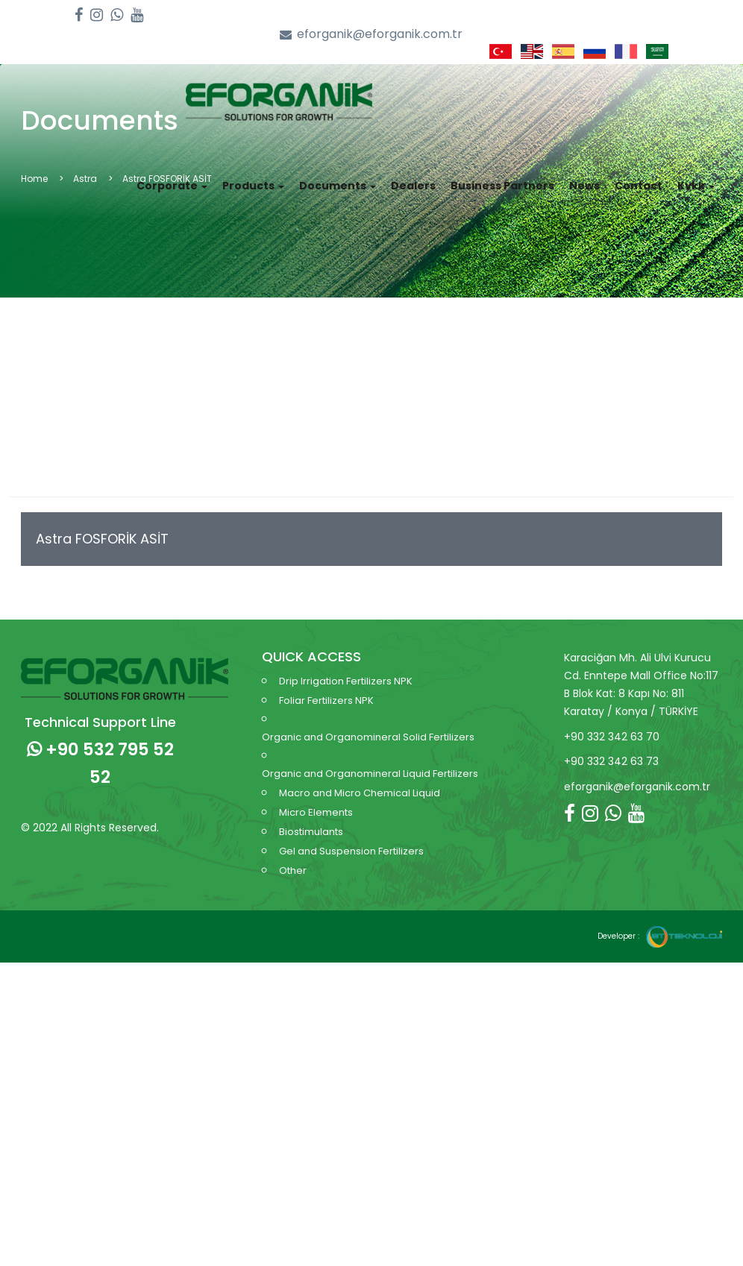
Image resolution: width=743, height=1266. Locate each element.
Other (293, 857)
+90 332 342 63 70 (611, 722)
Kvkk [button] (696, 176)
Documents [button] (337, 176)
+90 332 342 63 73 (611, 747)
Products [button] (253, 176)
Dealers (413, 176)
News (584, 176)
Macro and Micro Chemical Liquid (359, 779)
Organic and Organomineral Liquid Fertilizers (370, 760)
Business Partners (502, 176)
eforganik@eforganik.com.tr (371, 34)
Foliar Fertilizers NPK (326, 687)
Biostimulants (311, 818)
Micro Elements (316, 799)
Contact (638, 176)
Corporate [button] (172, 176)
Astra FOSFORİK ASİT (102, 525)
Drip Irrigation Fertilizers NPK (346, 668)
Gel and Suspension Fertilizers (351, 838)
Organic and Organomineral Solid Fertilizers (368, 724)
